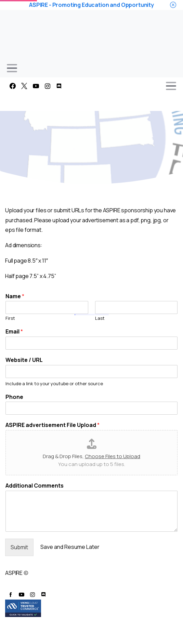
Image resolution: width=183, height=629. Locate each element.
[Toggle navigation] (12, 68)
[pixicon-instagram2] (32, 594)
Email (14, 331)
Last (100, 318)
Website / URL (24, 360)
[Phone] (91, 408)
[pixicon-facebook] (10, 594)
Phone (14, 397)
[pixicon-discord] (43, 594)
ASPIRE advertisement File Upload (52, 425)
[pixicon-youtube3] (21, 594)
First (10, 318)
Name (14, 296)
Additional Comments (34, 485)
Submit (19, 547)
